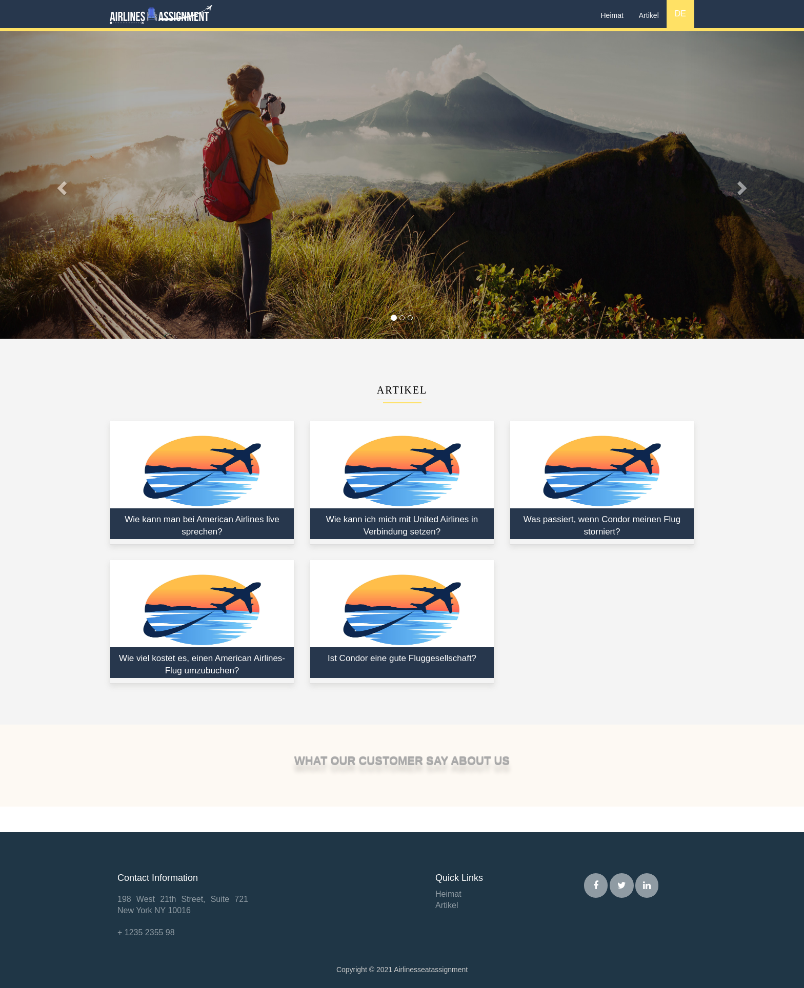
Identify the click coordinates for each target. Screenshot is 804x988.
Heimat (612, 15)
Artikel (649, 15)
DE (680, 13)
